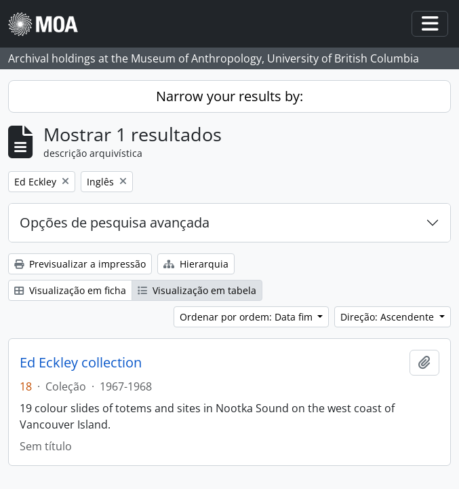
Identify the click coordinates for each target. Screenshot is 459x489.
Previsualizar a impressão (80, 263)
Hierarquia (195, 263)
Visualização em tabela (197, 290)
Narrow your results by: (229, 96)
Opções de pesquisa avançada (114, 222)
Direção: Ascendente (388, 316)
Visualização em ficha (70, 290)
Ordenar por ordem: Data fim (247, 316)
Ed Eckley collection (81, 363)
